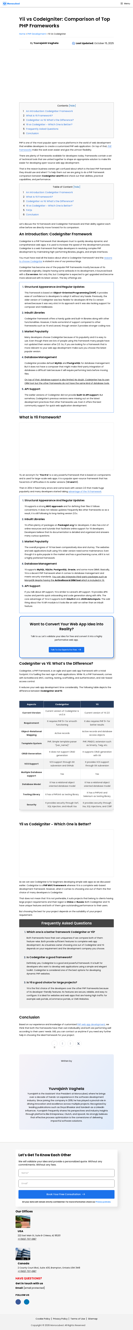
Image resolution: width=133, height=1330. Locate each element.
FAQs (29, 210)
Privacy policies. (103, 1202)
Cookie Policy (43, 1318)
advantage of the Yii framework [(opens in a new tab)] (84, 491)
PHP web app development (91, 1024)
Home (22, 33)
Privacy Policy (60, 1318)
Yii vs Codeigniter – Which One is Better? (49, 124)
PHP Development (37, 33)
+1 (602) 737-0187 (27, 1239)
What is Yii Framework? (39, 115)
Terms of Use (77, 1318)
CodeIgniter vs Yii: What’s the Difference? (50, 120)
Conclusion (32, 133)
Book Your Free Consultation (66, 1194)
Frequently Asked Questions (42, 129)
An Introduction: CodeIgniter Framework (49, 111)
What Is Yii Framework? (39, 196)
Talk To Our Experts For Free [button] (66, 649)
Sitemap (93, 1318)
